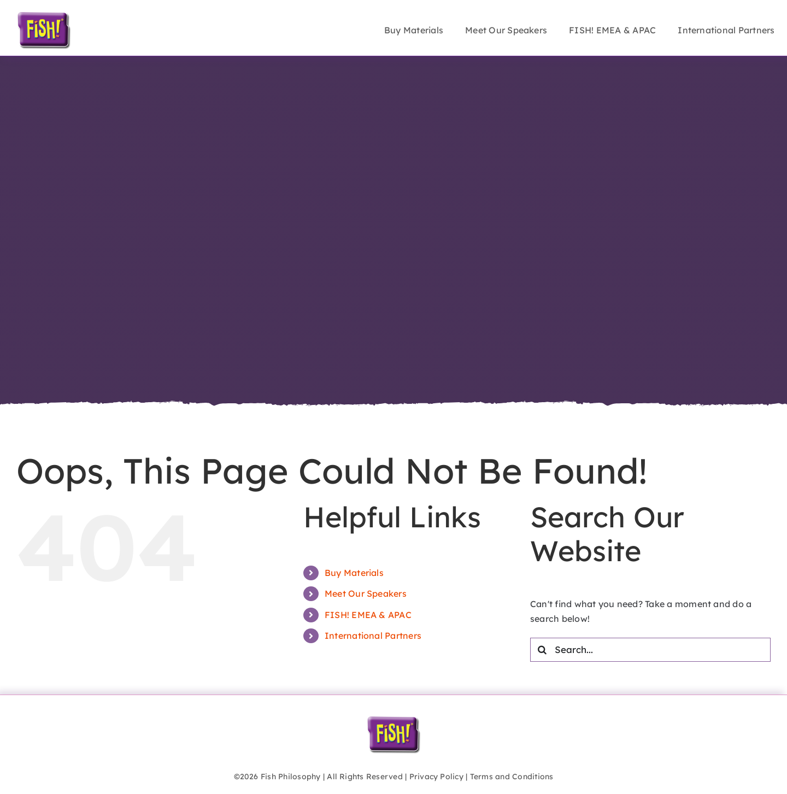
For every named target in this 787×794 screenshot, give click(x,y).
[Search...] (650, 650)
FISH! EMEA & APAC (368, 614)
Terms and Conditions (512, 776)
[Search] (542, 650)
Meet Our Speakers (366, 593)
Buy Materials (354, 572)
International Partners (373, 635)
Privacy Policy (436, 776)
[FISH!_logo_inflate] (43, 15)
